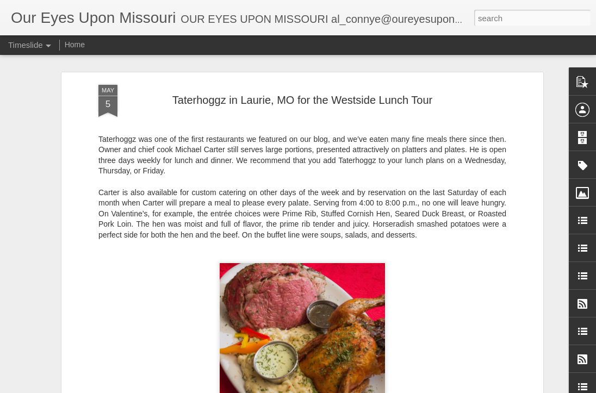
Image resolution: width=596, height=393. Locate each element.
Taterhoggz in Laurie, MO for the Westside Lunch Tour (302, 97)
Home (75, 44)
